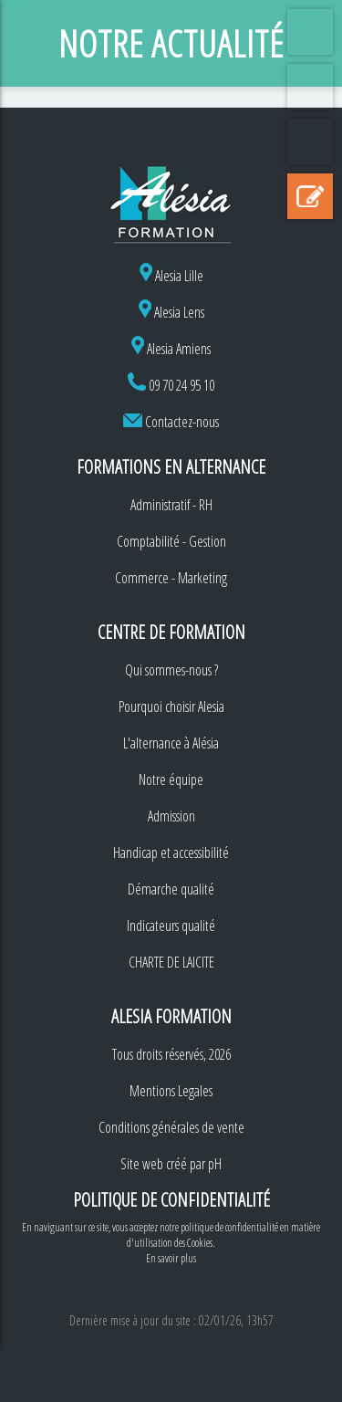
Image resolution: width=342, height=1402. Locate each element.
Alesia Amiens (171, 349)
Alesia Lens (171, 312)
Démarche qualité (171, 889)
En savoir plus (171, 1258)
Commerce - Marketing (171, 578)
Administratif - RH (171, 505)
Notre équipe (171, 779)
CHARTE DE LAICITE (171, 962)
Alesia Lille (171, 276)
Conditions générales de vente (171, 1127)
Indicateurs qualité (171, 925)
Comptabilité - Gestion (171, 541)
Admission (171, 816)
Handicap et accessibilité (171, 852)
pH (215, 1164)
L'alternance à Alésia (171, 743)
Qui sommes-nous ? (171, 670)
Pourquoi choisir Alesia (171, 706)
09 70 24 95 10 (181, 385)
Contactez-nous (182, 422)
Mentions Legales (171, 1091)
